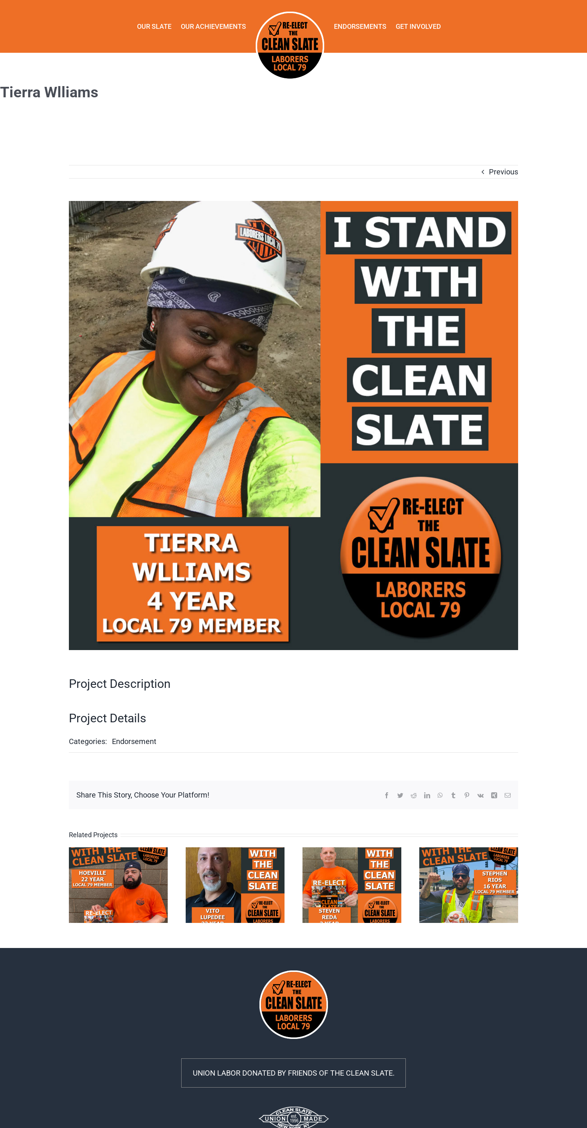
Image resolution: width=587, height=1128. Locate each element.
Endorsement (134, 741)
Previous (503, 171)
